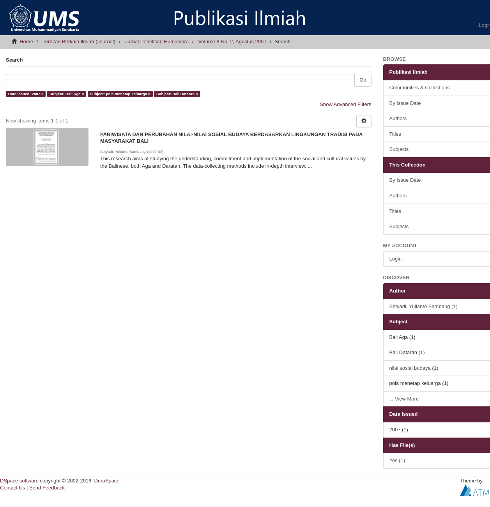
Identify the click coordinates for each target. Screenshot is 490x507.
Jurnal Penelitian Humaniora (157, 41)
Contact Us (12, 488)
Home (26, 41)
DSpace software (19, 481)
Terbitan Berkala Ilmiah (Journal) (78, 41)
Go (362, 80)
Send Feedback (47, 488)
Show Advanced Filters (345, 104)
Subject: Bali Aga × (67, 94)
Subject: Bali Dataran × (177, 94)
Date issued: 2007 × (26, 94)
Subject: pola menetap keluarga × (120, 94)
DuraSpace (107, 481)
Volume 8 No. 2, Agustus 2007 (232, 41)
